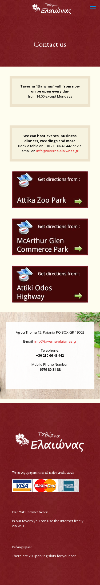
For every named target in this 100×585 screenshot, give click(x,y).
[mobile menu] (92, 7)
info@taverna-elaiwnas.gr (57, 151)
